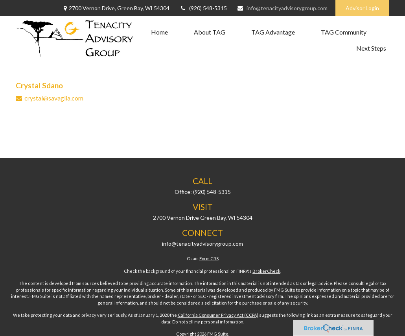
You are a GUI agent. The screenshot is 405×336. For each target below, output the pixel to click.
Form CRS (209, 258)
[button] (159, 32)
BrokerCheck (266, 271)
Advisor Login (362, 8)
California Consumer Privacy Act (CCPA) (218, 315)
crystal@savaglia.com (53, 98)
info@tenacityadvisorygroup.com (282, 8)
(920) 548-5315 (203, 8)
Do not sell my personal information (207, 321)
